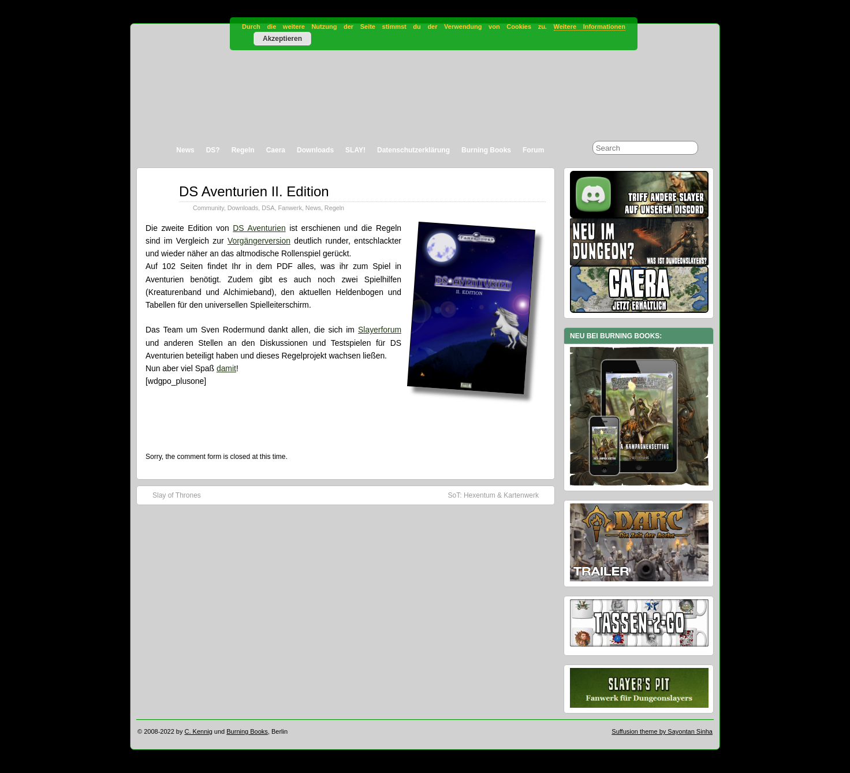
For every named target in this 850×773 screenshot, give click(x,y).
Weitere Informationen (589, 26)
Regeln (243, 150)
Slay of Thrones (171, 494)
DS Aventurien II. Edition (254, 191)
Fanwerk (289, 207)
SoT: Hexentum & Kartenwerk (499, 494)
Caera (275, 150)
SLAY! (355, 150)
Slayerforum (379, 329)
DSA (268, 207)
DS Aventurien (259, 228)
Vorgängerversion (259, 240)
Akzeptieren (282, 39)
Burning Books (486, 150)
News (185, 150)
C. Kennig (198, 731)
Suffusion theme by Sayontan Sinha (662, 731)
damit (226, 368)
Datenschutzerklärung (413, 150)
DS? (213, 150)
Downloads (315, 150)
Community (208, 207)
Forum (533, 150)
